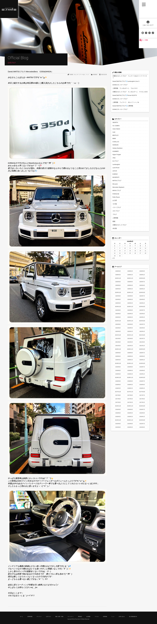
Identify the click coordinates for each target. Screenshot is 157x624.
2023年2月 (130, 311)
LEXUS (114, 166)
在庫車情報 (29, 616)
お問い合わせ (143, 33)
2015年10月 (142, 414)
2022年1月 (142, 325)
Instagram (149, 33)
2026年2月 (130, 268)
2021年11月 (130, 328)
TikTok (153, 33)
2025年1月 (142, 282)
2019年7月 (142, 360)
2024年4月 (142, 293)
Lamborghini (116, 160)
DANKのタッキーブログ (119, 82)
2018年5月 (130, 378)
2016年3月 (118, 410)
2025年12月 (118, 272)
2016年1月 (142, 410)
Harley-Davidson (117, 144)
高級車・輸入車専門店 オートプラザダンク (9, 9)
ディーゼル (82, 74)
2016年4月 (142, 406)
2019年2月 (130, 367)
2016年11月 (130, 399)
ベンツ (87, 74)
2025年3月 (118, 282)
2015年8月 (130, 417)
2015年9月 (118, 417)
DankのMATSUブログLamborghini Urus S (124, 79)
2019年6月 (118, 364)
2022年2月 (130, 325)
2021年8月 (130, 332)
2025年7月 (142, 275)
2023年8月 (130, 304)
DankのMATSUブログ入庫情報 (121, 103)
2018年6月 (118, 378)
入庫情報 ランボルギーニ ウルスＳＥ (123, 86)
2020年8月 (130, 346)
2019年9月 (118, 360)
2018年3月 (118, 382)
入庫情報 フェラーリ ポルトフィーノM (124, 99)
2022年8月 (130, 318)
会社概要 (88, 616)
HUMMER (115, 147)
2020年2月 (130, 353)
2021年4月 (142, 335)
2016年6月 (118, 406)
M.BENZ (95, 74)
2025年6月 (118, 279)
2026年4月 (142, 265)
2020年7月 (142, 346)
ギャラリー (39, 616)
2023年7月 (142, 304)
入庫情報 (115, 212)
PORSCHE (115, 189)
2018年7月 (142, 375)
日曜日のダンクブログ (119, 219)
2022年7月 (142, 318)
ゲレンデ (76, 74)
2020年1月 (142, 353)
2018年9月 (118, 375)
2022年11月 (130, 314)
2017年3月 (118, 396)
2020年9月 (118, 346)
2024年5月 (130, 293)
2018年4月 (142, 378)
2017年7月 (142, 389)
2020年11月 (130, 343)
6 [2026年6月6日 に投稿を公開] (140, 239)
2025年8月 (130, 275)
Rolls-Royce (116, 192)
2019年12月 (118, 357)
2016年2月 (130, 410)
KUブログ (115, 157)
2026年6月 (118, 265)
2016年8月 (130, 403)
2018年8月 (130, 375)
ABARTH (115, 119)
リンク (112, 616)
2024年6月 (118, 293)
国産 (114, 215)
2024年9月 (118, 289)
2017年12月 (118, 385)
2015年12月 (118, 414)
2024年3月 (118, 297)
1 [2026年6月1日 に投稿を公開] (114, 239)
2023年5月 (130, 307)
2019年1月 (142, 367)
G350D (71, 74)
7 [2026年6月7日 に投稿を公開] (145, 239)
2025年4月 (142, 279)
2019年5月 (130, 364)
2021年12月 (118, 328)
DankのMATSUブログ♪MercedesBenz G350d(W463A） (30, 72)
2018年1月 (142, 382)
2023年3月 (118, 311)
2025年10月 (142, 272)
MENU (148, 9)
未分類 (114, 222)
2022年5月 (130, 321)
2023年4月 (142, 307)
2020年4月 (142, 350)
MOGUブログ (116, 185)
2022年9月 (118, 318)
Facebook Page (146, 33)
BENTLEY (115, 132)
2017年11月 (130, 385)
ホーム (21, 616)
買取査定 (80, 616)
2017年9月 (118, 389)
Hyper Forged (116, 150)
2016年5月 (130, 406)
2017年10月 (142, 385)
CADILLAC (115, 138)
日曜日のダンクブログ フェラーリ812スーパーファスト (128, 76)
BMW (114, 135)
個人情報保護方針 (133, 616)
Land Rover (116, 163)
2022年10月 (142, 314)
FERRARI (115, 141)
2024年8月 (130, 289)
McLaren (115, 179)
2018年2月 (130, 382)
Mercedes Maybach (118, 182)
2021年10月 (142, 328)
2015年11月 (130, 414)
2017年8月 (130, 389)
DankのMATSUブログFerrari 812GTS (123, 93)
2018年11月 (130, 371)
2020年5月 (130, 350)
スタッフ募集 (148, 45)
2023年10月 (142, 300)
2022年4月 (142, 321)
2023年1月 (142, 311)
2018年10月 (142, 371)
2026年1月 (142, 268)
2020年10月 (142, 343)
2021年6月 (118, 335)
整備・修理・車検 (59, 616)
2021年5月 (130, 335)
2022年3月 (118, 325)
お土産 (114, 195)
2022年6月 (118, 321)
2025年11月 (130, 272)
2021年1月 (142, 339)
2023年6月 (118, 307)
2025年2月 (130, 282)
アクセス (97, 616)
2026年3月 (118, 268)
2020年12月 (118, 343)
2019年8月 (130, 360)
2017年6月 (118, 392)
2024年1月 (142, 297)
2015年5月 (130, 421)
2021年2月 (130, 339)
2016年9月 (118, 403)
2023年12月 (118, 300)
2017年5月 (130, 392)
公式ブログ (48, 616)
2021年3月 (118, 339)
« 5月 (113, 252)
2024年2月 (130, 297)
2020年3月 (118, 353)
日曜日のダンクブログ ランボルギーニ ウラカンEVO (128, 89)
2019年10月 (142, 357)
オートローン (71, 616)
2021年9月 (118, 332)
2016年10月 (142, 399)
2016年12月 (118, 399)
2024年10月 (142, 286)
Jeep (114, 153)
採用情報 (105, 616)
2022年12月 (118, 314)
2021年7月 (142, 332)
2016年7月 (142, 403)
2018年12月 (118, 371)
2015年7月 (142, 417)
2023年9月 (118, 304)
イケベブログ (116, 202)
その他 (114, 198)
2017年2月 (130, 396)
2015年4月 (142, 421)
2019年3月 (118, 367)
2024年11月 (130, 286)
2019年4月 (142, 364)
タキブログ (116, 205)
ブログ (114, 208)
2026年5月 (130, 265)
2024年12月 (118, 286)
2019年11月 (130, 357)
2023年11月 (130, 300)
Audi (114, 129)
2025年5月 (130, 279)
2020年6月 (118, 350)
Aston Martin (116, 126)
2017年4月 (142, 392)
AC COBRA (116, 122)
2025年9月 (118, 275)
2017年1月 (142, 396)
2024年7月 (142, 289)
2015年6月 (118, 421)
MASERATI (116, 172)
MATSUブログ (116, 176)
